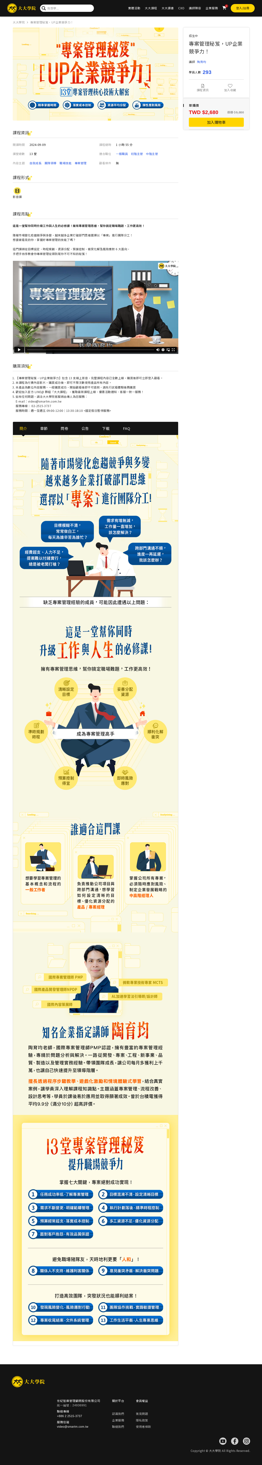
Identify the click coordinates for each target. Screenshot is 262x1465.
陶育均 (201, 62)
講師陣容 (195, 8)
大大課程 (151, 8)
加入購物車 (216, 122)
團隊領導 (51, 163)
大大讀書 (168, 8)
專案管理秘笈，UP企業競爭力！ (52, 22)
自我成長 (35, 163)
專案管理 (81, 163)
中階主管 (152, 154)
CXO (181, 8)
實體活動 (134, 8)
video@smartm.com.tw (72, 1426)
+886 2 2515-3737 (69, 1416)
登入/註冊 (242, 8)
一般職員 (122, 154)
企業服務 (212, 8)
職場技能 (65, 163)
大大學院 (19, 22)
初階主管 (137, 154)
